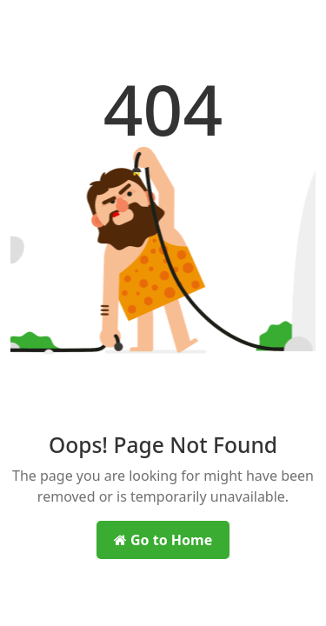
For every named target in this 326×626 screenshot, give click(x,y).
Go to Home (163, 539)
